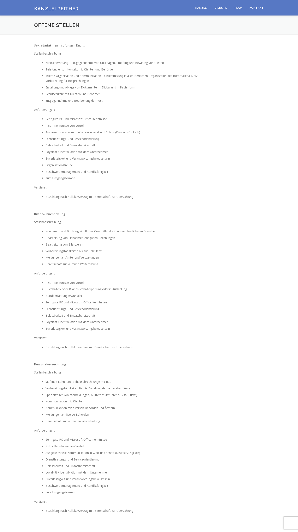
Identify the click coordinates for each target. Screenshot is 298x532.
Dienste (221, 7)
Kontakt (257, 7)
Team (238, 7)
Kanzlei (201, 7)
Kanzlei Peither (56, 8)
